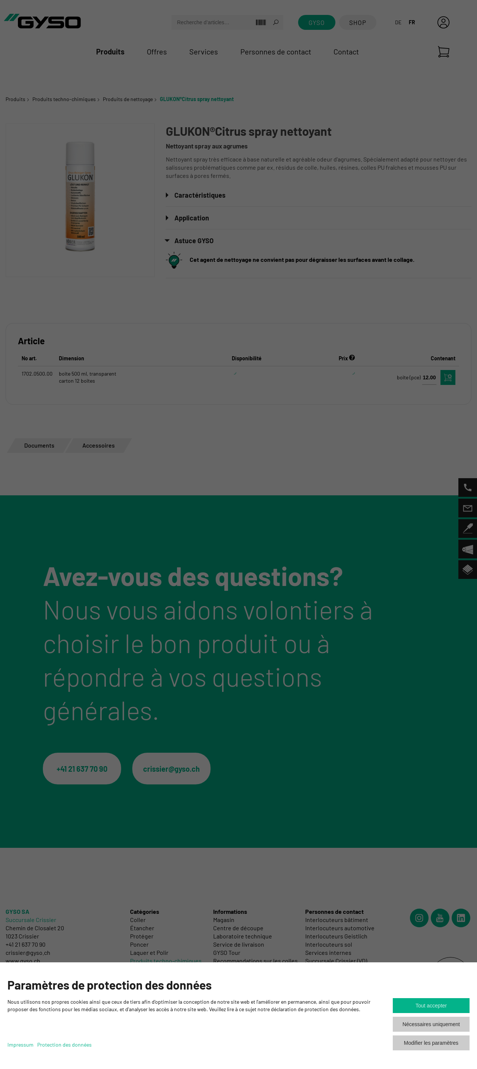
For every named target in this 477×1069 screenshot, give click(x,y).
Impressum (20, 1044)
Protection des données (64, 1044)
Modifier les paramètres (431, 1043)
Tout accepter (431, 1006)
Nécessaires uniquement (431, 1024)
